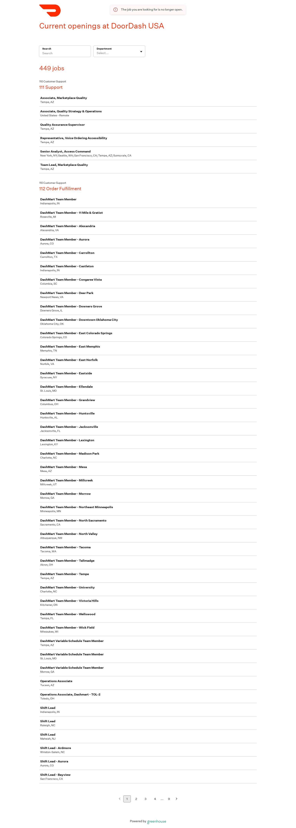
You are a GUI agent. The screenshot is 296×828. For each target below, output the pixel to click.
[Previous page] (119, 799)
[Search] (65, 54)
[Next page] (176, 799)
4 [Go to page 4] (155, 799)
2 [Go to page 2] (136, 799)
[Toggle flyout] (141, 51)
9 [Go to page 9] (169, 799)
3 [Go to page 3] (145, 799)
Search (46, 48)
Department (104, 48)
